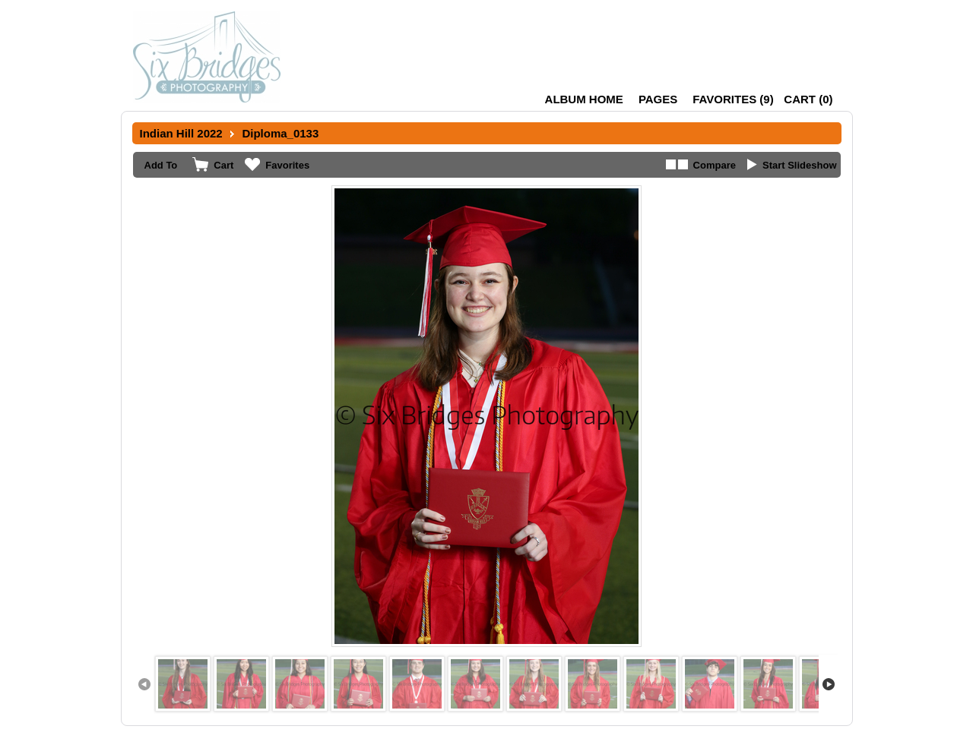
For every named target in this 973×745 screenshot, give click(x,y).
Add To (161, 165)
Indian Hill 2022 (181, 133)
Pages (658, 99)
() (733, 99)
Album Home (584, 99)
